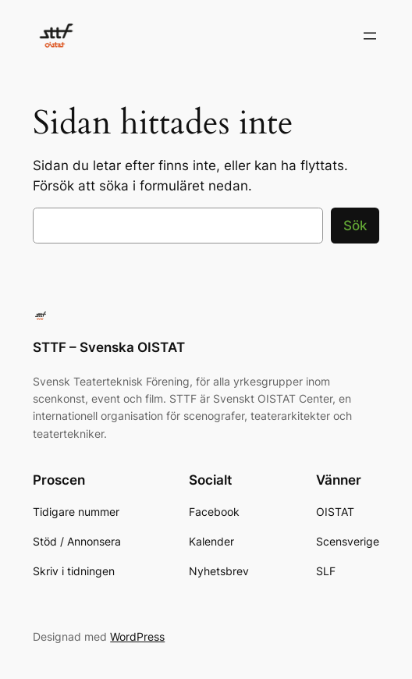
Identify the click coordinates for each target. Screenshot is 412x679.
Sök (355, 225)
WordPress (137, 636)
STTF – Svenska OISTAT (109, 347)
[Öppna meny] (369, 36)
